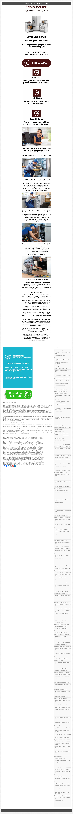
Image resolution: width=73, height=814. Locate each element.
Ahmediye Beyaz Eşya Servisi (60, 399)
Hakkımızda (33, 3)
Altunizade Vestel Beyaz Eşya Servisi (61, 393)
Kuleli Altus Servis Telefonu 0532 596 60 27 (62, 546)
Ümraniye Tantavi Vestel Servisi (60, 497)
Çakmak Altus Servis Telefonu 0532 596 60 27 (62, 444)
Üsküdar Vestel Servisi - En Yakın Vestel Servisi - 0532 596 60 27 (63, 409)
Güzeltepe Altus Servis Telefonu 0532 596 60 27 (62, 532)
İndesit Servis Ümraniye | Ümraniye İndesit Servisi (62, 371)
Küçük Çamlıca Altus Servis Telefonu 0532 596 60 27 (62, 543)
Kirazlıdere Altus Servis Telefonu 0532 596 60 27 (62, 596)
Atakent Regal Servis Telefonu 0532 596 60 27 (62, 707)
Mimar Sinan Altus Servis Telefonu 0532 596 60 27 (62, 556)
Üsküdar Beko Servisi (58, 413)
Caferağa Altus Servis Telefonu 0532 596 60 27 (62, 628)
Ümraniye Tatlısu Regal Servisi (60, 765)
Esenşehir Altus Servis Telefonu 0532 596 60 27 (63, 459)
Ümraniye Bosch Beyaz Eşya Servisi (61, 366)
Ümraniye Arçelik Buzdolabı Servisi (60, 404)
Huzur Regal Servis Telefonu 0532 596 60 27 (62, 732)
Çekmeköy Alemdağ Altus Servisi (60, 577)
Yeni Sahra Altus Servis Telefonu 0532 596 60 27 (62, 692)
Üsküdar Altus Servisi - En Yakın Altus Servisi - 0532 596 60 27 (62, 415)
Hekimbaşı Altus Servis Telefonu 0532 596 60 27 (62, 464)
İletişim (46, 3)
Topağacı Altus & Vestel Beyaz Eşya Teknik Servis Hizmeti (62, 500)
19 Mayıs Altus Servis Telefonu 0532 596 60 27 (62, 620)
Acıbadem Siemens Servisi (59, 431)
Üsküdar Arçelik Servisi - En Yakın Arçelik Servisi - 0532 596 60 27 (61, 407)
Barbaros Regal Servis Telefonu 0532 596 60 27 (63, 788)
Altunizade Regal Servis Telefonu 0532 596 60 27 (62, 782)
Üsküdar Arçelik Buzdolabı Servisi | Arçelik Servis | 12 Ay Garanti (62, 402)
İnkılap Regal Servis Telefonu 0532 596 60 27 (62, 737)
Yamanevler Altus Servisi (59, 502)
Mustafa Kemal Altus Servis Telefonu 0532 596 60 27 (62, 687)
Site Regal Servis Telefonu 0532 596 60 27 (62, 762)
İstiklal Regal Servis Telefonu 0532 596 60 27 (62, 741)
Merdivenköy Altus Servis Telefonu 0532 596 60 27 (63, 649)
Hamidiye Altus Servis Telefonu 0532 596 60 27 (62, 591)
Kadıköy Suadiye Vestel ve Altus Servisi (61, 658)
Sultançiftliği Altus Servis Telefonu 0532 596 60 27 (62, 611)
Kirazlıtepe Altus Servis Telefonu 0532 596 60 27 (62, 538)
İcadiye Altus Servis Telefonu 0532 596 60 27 (62, 534)
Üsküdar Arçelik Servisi (59, 800)
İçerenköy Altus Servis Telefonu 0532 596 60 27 (63, 674)
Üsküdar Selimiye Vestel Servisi (60, 563)
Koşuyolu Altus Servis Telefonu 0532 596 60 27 (62, 644)
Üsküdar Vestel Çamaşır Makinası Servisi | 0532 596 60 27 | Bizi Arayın (62, 381)
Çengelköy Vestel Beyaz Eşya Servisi (61, 389)
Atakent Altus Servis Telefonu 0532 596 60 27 (62, 440)
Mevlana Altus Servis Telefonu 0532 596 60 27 (62, 682)
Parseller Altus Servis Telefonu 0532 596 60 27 (62, 486)
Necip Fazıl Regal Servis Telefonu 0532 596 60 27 (62, 754)
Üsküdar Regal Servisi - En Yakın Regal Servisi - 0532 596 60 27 (62, 418)
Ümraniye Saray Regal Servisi (60, 758)
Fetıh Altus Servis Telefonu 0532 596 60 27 (62, 672)
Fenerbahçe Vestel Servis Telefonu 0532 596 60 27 (63, 637)
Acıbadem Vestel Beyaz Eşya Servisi (61, 391)
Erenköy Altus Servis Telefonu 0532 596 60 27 (62, 634)
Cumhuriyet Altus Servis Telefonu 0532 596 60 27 (62, 528)
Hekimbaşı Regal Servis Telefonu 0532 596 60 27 (62, 740)
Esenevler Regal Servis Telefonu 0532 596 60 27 (62, 723)
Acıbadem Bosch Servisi (59, 429)
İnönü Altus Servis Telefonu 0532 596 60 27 (62, 676)
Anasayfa (27, 3)
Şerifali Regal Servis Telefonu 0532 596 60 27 (62, 760)
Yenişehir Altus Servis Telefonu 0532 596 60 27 (62, 696)
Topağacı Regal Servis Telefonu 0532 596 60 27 (63, 769)
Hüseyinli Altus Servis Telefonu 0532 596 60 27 (62, 593)
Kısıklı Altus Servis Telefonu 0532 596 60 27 (62, 540)
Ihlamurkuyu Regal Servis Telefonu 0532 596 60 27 (63, 735)
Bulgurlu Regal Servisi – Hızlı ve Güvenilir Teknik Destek (62, 793)
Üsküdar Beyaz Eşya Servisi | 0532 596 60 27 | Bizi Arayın (62, 396)
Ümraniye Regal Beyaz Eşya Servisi (61, 368)
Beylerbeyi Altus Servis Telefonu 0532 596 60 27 (62, 520)
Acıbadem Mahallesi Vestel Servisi (60, 423)
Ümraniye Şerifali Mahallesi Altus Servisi (61, 490)
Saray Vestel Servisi (58, 488)
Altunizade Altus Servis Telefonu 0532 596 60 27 (62, 508)
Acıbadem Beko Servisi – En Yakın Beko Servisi (63, 427)
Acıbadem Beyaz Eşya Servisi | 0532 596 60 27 (63, 397)
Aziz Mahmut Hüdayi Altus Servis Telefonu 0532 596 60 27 (63, 511)
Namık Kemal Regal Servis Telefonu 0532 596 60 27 (62, 752)
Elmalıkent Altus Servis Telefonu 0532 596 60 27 (62, 453)
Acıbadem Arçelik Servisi (59, 425)
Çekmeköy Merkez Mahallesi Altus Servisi (62, 602)
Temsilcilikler (39, 3)
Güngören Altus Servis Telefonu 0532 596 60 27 (63, 589)
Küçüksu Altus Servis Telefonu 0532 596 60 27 (62, 544)
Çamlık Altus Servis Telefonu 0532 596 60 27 (62, 446)
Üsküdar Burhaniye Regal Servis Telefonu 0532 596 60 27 (62, 796)
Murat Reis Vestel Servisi (59, 558)
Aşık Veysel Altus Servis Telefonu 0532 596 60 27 (62, 663)
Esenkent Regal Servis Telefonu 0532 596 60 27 (62, 726)
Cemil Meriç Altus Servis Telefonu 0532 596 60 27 (62, 449)
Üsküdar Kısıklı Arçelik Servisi (60, 355)
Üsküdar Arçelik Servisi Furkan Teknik (61, 802)
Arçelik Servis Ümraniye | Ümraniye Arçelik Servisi (62, 358)
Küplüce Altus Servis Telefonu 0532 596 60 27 (62, 548)
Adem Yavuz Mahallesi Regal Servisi (61, 698)
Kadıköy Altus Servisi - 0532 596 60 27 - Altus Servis (62, 436)
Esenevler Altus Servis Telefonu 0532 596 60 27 (63, 455)
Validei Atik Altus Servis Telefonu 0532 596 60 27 (62, 571)
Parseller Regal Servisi (58, 756)
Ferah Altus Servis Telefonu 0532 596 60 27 (62, 529)
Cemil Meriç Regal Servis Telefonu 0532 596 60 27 (63, 715)
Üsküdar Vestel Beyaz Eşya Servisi (60, 385)
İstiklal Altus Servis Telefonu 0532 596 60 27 (62, 472)
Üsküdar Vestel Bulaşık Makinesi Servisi (61, 383)
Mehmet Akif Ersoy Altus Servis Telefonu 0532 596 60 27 (62, 554)
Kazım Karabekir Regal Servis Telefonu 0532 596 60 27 (62, 744)
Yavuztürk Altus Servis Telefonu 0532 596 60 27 (63, 572)
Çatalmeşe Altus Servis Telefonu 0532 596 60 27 (62, 583)
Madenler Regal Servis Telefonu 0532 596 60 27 (62, 747)
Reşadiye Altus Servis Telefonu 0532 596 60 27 (62, 613)
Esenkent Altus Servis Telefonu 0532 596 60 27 (62, 457)
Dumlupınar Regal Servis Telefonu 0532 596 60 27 (62, 718)
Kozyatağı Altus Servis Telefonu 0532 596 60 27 (63, 646)
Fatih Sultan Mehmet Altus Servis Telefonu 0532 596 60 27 (63, 462)
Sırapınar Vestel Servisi (59, 615)
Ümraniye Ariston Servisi (59, 364)
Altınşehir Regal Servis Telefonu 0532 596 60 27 (62, 701)
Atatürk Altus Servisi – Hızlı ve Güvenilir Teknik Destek (62, 443)
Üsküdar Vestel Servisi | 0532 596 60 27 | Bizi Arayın (62, 376)
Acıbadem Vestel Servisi (59, 622)
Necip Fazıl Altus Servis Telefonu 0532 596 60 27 (62, 484)
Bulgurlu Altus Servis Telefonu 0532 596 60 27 (62, 517)
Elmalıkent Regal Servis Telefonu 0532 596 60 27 (62, 720)
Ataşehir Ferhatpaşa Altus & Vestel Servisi (62, 666)
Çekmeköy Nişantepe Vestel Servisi (61, 606)
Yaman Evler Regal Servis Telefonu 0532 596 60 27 (62, 772)
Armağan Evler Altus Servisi (59, 438)
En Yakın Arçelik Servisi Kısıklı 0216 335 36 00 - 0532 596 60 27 (62, 434)
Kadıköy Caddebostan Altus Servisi (60, 626)
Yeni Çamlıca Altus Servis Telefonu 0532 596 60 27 (63, 694)
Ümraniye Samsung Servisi (59, 805)
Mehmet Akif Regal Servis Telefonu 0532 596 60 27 (62, 749)
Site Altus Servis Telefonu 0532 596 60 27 (62, 492)
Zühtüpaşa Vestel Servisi (59, 660)
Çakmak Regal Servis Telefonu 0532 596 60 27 (62, 711)
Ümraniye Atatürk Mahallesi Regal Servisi (61, 709)
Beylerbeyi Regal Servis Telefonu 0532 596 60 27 (62, 790)
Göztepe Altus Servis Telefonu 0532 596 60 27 (62, 642)
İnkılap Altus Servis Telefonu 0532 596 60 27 (62, 470)
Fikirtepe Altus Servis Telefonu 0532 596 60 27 (62, 640)
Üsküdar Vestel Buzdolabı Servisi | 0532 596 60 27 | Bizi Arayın (63, 379)
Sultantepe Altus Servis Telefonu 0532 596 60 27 (62, 566)
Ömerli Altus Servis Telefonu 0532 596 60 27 (62, 608)
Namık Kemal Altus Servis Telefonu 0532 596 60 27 (62, 482)
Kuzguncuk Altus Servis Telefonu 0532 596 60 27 (62, 551)
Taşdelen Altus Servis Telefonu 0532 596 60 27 (62, 618)
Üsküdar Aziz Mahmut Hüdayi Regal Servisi (62, 783)
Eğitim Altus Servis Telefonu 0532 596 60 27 (62, 632)
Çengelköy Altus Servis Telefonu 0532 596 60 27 (62, 525)
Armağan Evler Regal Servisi (59, 702)
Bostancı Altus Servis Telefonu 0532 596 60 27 (62, 624)
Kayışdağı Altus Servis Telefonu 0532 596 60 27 (63, 678)
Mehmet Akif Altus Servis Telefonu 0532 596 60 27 (62, 479)
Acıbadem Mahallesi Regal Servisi (60, 420)
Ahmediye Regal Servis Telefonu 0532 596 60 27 (62, 779)
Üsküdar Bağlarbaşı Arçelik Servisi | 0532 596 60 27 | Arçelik (62, 351)
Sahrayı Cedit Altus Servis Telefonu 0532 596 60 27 (62, 657)
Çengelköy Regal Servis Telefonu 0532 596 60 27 (62, 798)
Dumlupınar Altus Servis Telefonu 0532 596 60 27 (62, 631)
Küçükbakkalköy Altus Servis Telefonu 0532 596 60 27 (63, 680)
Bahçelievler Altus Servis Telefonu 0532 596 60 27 (62, 513)
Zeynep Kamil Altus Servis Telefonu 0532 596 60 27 (62, 575)
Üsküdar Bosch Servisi (58, 411)
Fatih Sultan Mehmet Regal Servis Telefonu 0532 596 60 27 (62, 731)
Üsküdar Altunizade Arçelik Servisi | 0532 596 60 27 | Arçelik (62, 353)
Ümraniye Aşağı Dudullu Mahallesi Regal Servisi (61, 705)
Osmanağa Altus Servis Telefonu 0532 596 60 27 (62, 651)
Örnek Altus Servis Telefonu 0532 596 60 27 (62, 689)
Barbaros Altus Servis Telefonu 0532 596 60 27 (62, 515)
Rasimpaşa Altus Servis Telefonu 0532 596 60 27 (62, 654)
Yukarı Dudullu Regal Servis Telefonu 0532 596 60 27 (62, 775)
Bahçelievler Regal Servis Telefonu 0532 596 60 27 (63, 786)
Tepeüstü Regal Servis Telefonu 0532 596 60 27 (63, 767)
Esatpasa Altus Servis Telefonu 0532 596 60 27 (62, 670)
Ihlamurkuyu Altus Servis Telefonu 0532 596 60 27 (62, 469)
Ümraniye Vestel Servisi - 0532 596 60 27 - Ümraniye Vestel (62, 363)
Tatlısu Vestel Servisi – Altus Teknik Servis (62, 494)
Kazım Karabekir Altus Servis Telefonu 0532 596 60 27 (62, 475)
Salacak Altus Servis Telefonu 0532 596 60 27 (62, 560)
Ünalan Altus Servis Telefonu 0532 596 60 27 (62, 568)
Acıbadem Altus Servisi (59, 504)
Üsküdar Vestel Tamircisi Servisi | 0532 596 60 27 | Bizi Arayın (62, 388)
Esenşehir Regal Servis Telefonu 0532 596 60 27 (62, 728)
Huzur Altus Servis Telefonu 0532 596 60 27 (62, 466)
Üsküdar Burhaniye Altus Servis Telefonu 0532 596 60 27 (62, 522)
